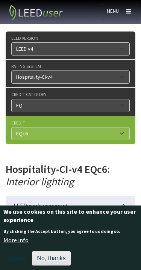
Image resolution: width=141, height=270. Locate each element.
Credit (18, 122)
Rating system (26, 66)
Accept (17, 262)
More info (16, 244)
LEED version (24, 37)
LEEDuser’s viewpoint (41, 205)
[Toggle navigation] (119, 12)
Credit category (28, 94)
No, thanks (51, 262)
